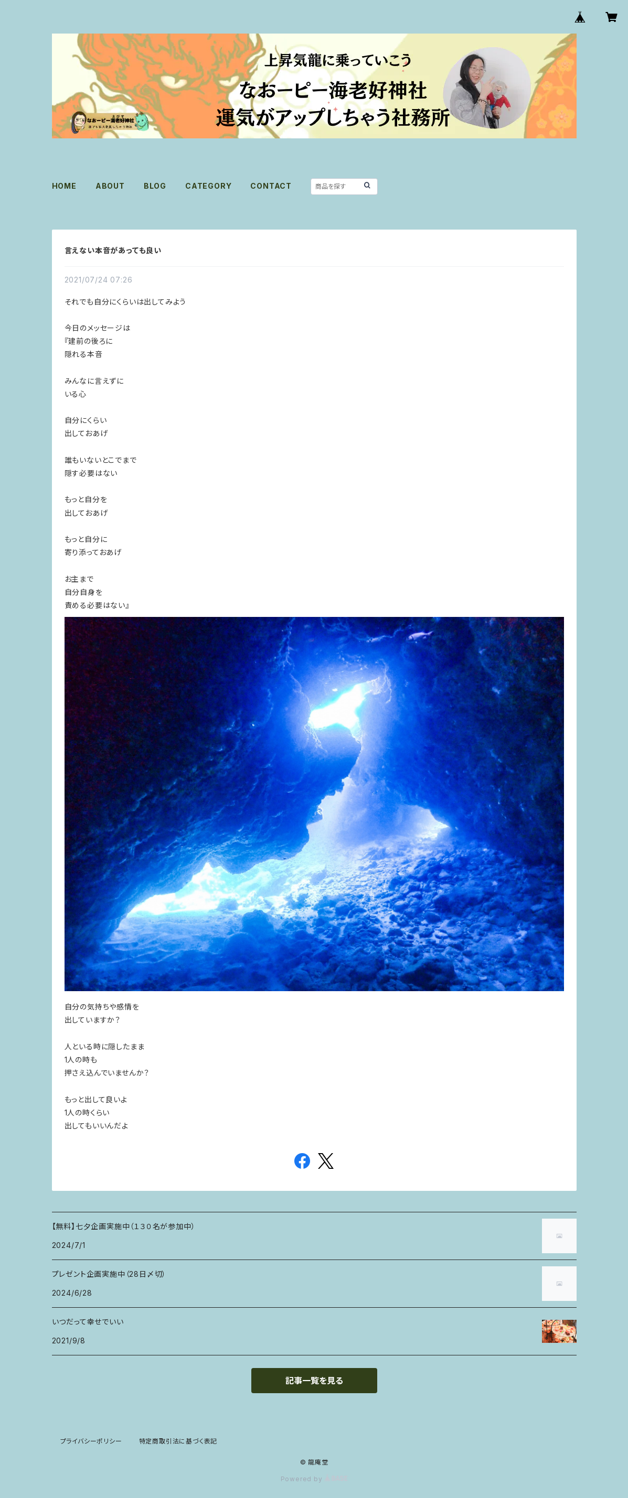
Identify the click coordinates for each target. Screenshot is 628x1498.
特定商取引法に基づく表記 (178, 1441)
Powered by (314, 1479)
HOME (64, 185)
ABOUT (110, 185)
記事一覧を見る (314, 1380)
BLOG (155, 185)
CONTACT (271, 185)
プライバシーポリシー (91, 1441)
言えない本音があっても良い (113, 250)
